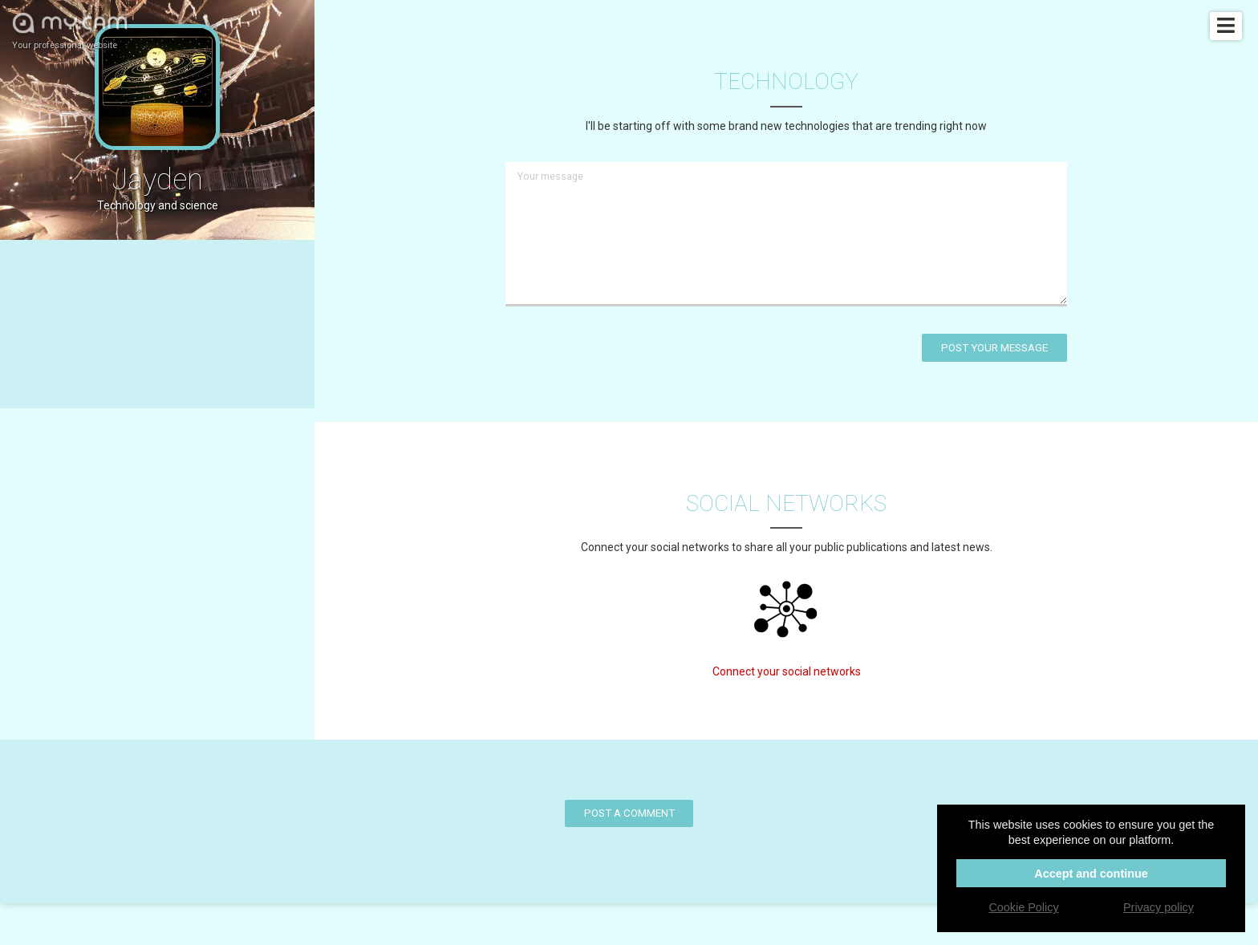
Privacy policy (1158, 907)
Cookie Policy (1023, 907)
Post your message (994, 348)
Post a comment (629, 813)
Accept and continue (1091, 873)
